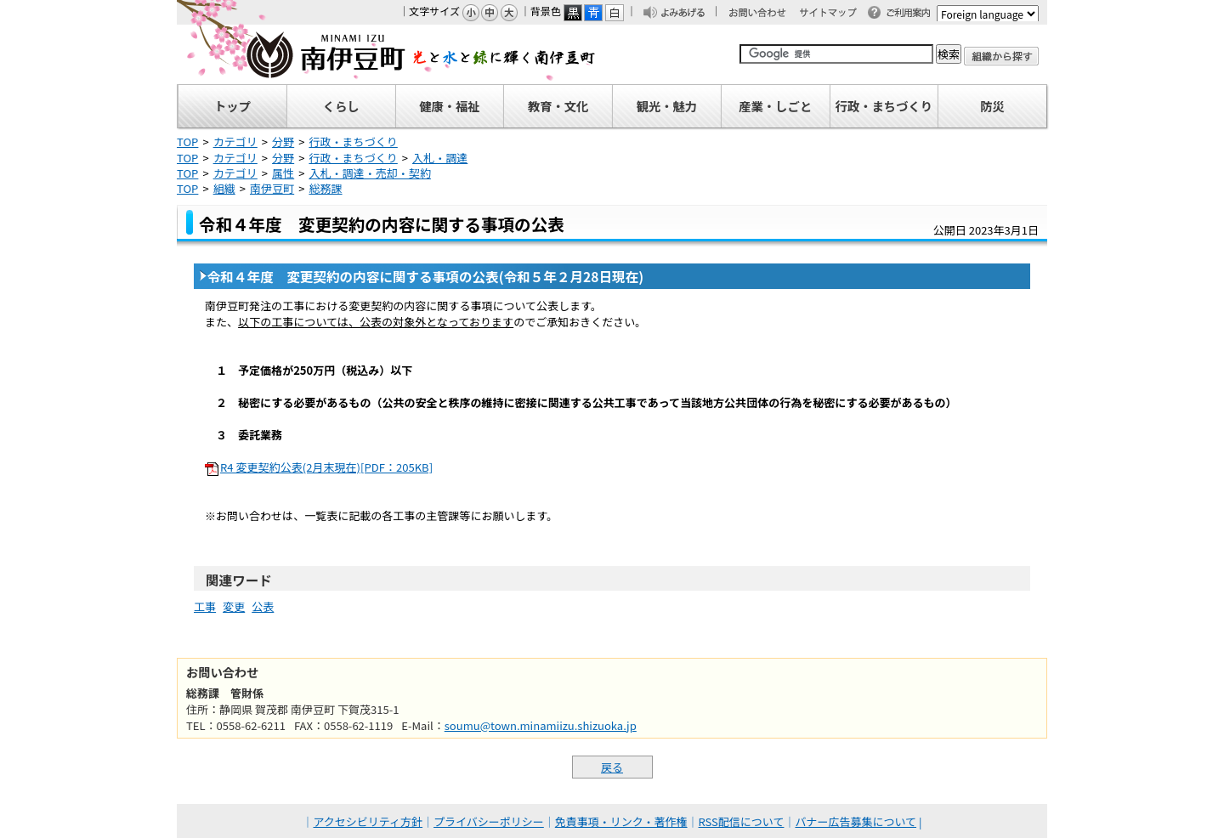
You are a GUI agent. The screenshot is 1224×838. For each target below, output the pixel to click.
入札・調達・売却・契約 (370, 173)
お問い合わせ (765, 14)
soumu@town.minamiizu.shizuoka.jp (541, 725)
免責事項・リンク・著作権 (621, 821)
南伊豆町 (387, 54)
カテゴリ (235, 141)
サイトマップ (835, 14)
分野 (283, 141)
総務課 (325, 188)
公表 (263, 606)
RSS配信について (742, 821)
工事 (205, 606)
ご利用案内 (912, 14)
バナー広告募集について (855, 821)
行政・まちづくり (353, 141)
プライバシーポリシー (489, 821)
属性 (283, 173)
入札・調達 (440, 158)
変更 (234, 606)
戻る (612, 767)
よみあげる (687, 14)
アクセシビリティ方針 (368, 821)
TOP (187, 141)
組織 (224, 188)
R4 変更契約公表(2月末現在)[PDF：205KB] (326, 467)
